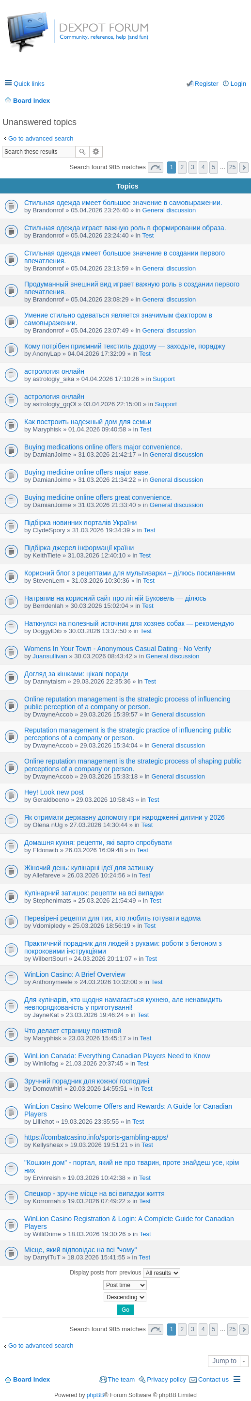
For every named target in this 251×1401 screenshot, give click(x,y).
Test (148, 235)
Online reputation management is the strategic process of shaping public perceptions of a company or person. (132, 765)
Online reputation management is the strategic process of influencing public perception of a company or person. (127, 703)
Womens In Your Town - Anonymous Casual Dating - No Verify (117, 649)
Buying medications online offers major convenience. (103, 447)
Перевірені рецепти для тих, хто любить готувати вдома (112, 918)
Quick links (29, 83)
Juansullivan (49, 656)
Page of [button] (155, 167)
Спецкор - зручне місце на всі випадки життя (94, 1193)
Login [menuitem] (238, 83)
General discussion (169, 210)
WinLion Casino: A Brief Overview (75, 974)
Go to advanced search (40, 138)
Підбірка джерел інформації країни (79, 548)
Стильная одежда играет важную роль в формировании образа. (125, 228)
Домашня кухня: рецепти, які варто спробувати (98, 842)
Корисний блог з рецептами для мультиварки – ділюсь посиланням (129, 573)
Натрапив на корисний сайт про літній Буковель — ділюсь (115, 598)
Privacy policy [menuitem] (166, 1379)
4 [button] (203, 167)
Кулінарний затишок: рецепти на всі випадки (94, 893)
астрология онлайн (54, 371)
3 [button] (192, 167)
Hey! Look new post (54, 792)
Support (164, 378)
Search (82, 152)
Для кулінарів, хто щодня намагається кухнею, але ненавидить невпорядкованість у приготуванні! (123, 1003)
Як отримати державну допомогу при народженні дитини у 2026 (124, 817)
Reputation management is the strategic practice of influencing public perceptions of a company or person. (127, 734)
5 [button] (214, 167)
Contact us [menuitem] (213, 1379)
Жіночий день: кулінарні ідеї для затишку (88, 868)
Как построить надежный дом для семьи (88, 422)
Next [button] (244, 167)
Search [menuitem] (242, 100)
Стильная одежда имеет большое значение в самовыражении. (123, 203)
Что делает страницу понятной (72, 1031)
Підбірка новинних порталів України (80, 522)
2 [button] (182, 167)
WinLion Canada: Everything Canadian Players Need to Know (117, 1056)
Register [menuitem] (207, 83)
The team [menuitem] (121, 1379)
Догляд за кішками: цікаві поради (76, 674)
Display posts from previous (125, 1273)
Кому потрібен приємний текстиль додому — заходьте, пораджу (124, 346)
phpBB (95, 1395)
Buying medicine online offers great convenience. (98, 497)
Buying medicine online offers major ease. (87, 472)
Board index (31, 1379)
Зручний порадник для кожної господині (86, 1081)
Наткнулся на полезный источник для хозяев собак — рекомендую (129, 623)
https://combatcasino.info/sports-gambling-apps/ (96, 1137)
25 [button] (232, 167)
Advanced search (96, 152)
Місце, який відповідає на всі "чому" (80, 1250)
